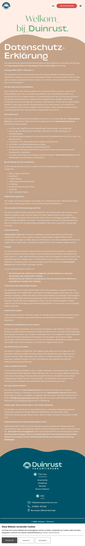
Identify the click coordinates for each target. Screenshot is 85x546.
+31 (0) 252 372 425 (22, 400)
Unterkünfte (43, 480)
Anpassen (26, 540)
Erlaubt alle (9, 540)
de (53, 6)
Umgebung (42, 483)
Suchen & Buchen (42, 489)
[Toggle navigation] (80, 6)
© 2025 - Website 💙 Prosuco (42, 522)
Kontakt (42, 486)
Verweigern (43, 540)
